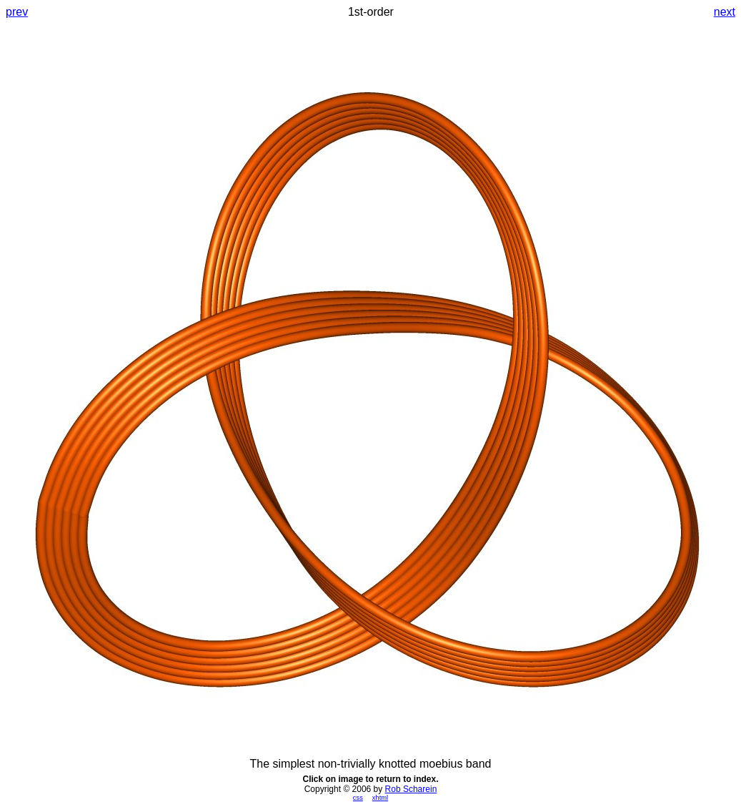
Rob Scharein (411, 789)
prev (17, 12)
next (724, 12)
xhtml (380, 797)
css (358, 797)
